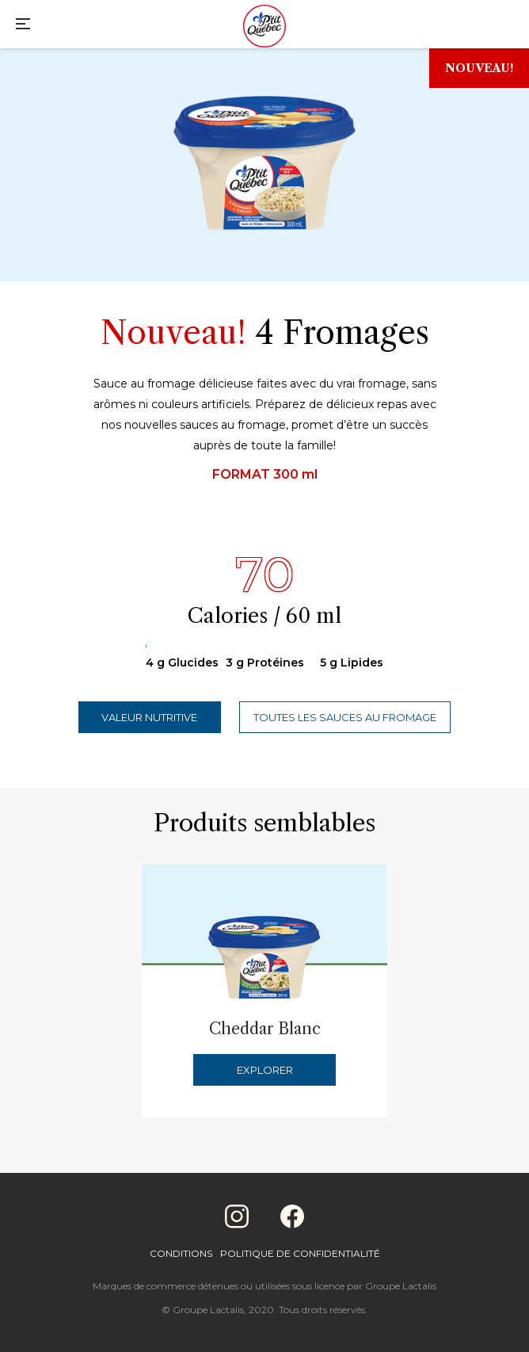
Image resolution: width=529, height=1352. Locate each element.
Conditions (181, 1253)
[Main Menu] (23, 26)
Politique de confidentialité (300, 1253)
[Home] (264, 27)
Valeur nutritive (149, 717)
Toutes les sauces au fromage (344, 717)
